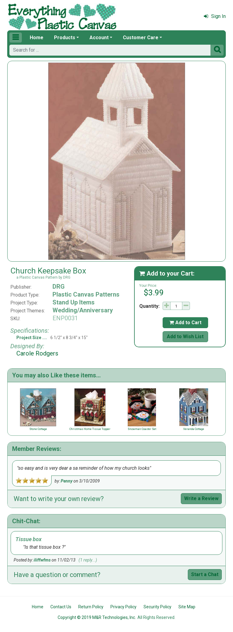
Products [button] (64, 37)
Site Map (186, 606)
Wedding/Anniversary (82, 310)
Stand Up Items (73, 302)
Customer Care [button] (140, 37)
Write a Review (201, 498)
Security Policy (157, 606)
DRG (58, 286)
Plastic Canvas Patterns (86, 294)
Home (36, 37)
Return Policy (90, 606)
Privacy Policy (123, 606)
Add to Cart (185, 322)
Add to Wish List (185, 336)
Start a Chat (204, 574)
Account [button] (99, 37)
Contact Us (60, 606)
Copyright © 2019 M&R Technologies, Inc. (97, 617)
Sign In (215, 16)
